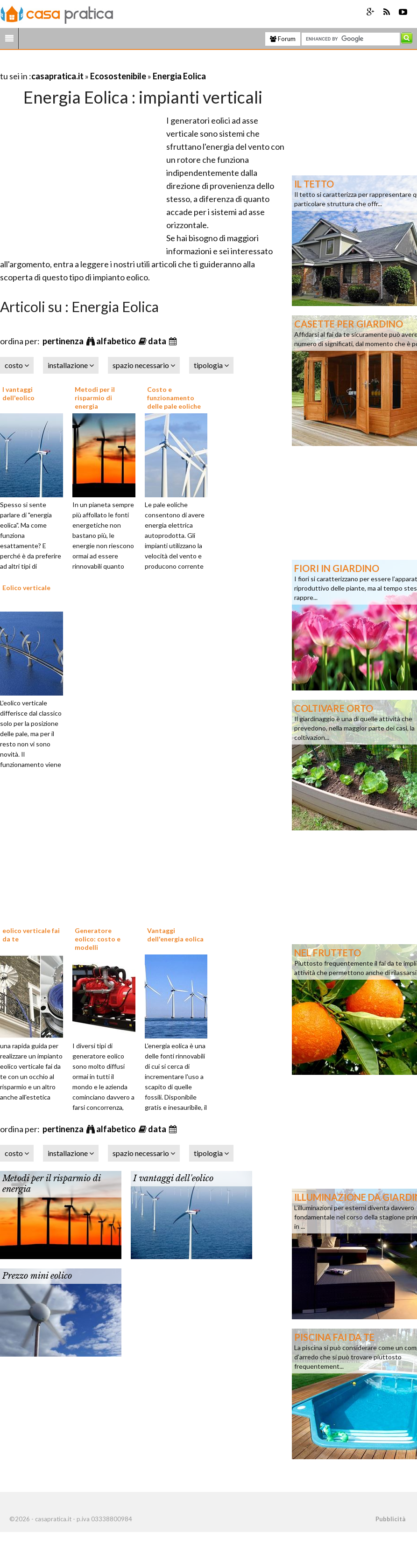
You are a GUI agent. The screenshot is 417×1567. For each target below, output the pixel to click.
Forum (283, 38)
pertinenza (63, 341)
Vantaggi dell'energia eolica (175, 934)
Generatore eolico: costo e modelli (97, 938)
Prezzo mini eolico (37, 1276)
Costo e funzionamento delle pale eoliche (174, 397)
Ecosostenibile (118, 76)
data (158, 341)
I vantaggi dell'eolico (18, 393)
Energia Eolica (179, 76)
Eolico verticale (26, 588)
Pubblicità (390, 1519)
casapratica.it (57, 76)
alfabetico (116, 341)
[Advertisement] (109, 64)
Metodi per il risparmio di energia (95, 397)
